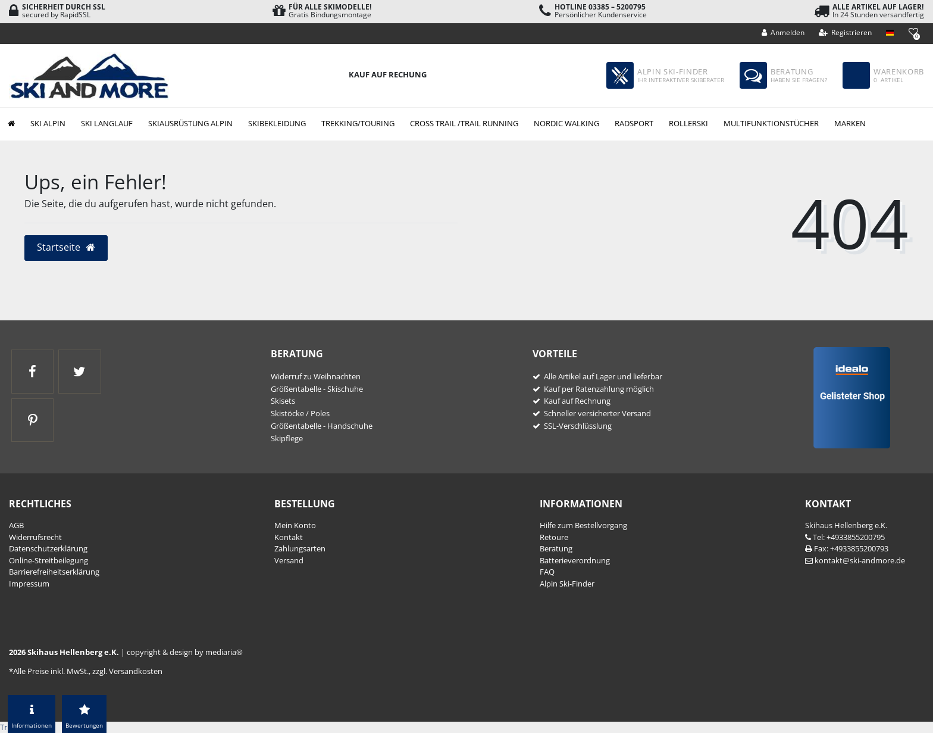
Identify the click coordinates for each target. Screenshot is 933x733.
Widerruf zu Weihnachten (316, 376)
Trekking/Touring (358, 123)
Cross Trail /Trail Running (464, 123)
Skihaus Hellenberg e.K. (846, 525)
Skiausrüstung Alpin (190, 123)
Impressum (29, 583)
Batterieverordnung (575, 560)
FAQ (547, 571)
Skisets (283, 400)
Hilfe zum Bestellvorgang (583, 525)
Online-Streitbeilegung (48, 560)
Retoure (554, 537)
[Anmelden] (783, 32)
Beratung (556, 548)
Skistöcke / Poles (300, 413)
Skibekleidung (277, 123)
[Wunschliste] (913, 31)
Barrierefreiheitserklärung (54, 571)
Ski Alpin (47, 123)
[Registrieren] (845, 32)
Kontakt (288, 537)
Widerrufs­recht (35, 537)
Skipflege (287, 438)
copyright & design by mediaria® (185, 652)
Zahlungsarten (299, 548)
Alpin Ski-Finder (567, 583)
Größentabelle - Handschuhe (321, 425)
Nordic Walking (566, 123)
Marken (850, 123)
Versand (288, 560)
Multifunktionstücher (771, 123)
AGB (16, 525)
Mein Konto (295, 525)
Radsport (634, 123)
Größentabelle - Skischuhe (317, 388)
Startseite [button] (66, 247)
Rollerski (688, 123)
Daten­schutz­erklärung (48, 548)
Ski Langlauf (107, 123)
